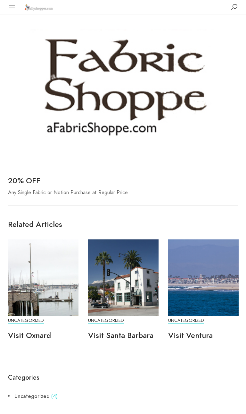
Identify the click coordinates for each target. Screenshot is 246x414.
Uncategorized (26, 320)
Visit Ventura (190, 335)
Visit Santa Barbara (120, 335)
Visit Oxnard (29, 335)
